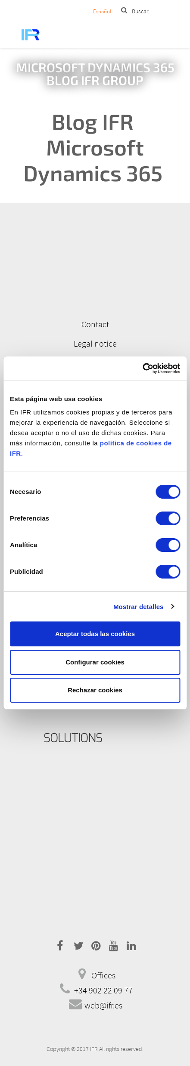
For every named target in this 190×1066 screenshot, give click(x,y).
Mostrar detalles (138, 606)
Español (102, 11)
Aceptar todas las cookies (95, 633)
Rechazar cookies (95, 690)
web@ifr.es (103, 1005)
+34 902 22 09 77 (103, 990)
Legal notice (95, 343)
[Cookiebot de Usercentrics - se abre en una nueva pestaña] (142, 368)
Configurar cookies (95, 662)
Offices (103, 975)
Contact (95, 324)
